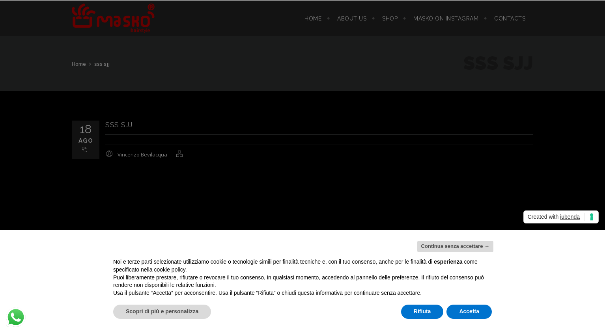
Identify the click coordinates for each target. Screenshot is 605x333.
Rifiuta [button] (422, 311)
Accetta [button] (469, 311)
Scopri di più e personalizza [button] (162, 311)
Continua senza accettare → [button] (455, 246)
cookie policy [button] (169, 269)
